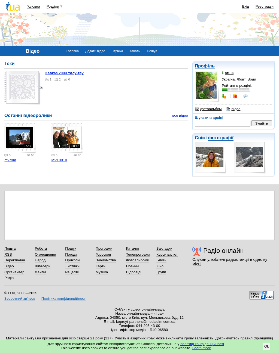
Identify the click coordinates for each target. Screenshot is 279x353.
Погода (71, 254)
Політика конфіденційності (63, 298)
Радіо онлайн (223, 250)
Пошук (152, 51)
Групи (161, 272)
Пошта (10, 248)
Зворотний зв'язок (19, 298)
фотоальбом (208, 109)
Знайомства (106, 260)
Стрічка (117, 51)
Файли (40, 272)
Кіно (159, 266)
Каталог (133, 248)
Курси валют (167, 254)
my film (10, 160)
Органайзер (14, 272)
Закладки (164, 248)
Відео (9, 266)
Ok (266, 346)
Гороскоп (103, 254)
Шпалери (42, 266)
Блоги (161, 260)
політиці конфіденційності (202, 344)
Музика (102, 272)
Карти (100, 266)
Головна (33, 6)
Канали (135, 51)
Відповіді (133, 272)
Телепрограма (138, 254)
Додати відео (95, 51)
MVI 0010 (59, 160)
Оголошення (45, 254)
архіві (218, 118)
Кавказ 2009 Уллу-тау (64, 73)
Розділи (53, 6)
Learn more (201, 348)
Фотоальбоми (137, 260)
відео (233, 109)
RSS (8, 254)
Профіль (205, 66)
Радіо (9, 278)
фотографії (220, 137)
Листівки (72, 266)
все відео (180, 115)
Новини (132, 266)
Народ (40, 260)
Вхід (245, 6)
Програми (104, 248)
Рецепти (72, 272)
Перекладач (14, 260)
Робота (41, 248)
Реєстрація (265, 6)
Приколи (72, 260)
